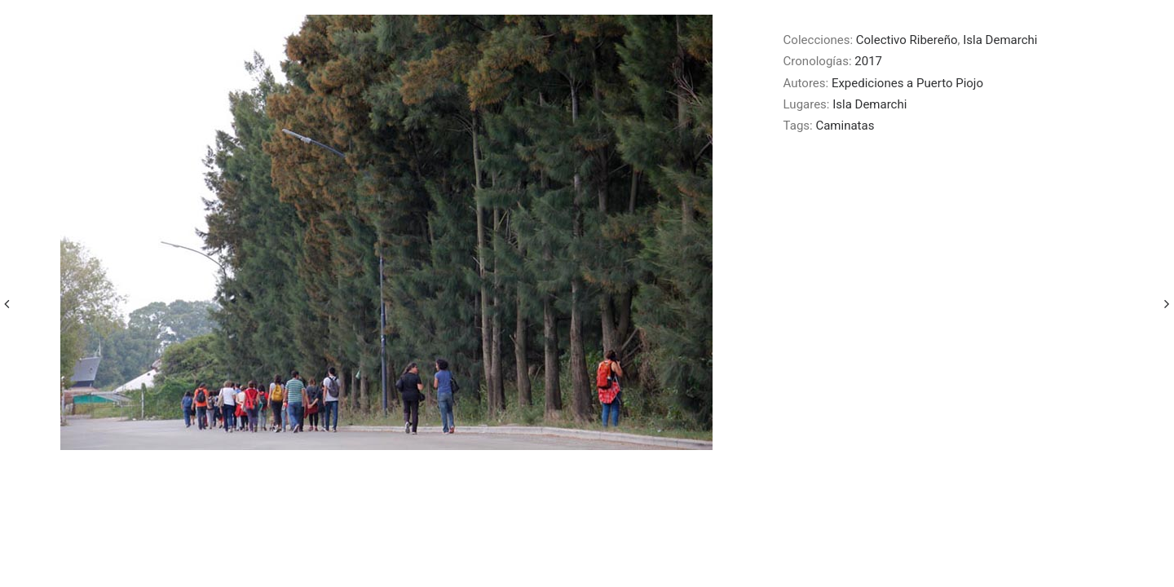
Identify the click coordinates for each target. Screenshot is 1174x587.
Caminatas (844, 125)
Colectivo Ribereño (907, 40)
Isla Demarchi (1000, 40)
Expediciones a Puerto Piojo (907, 83)
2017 (868, 61)
